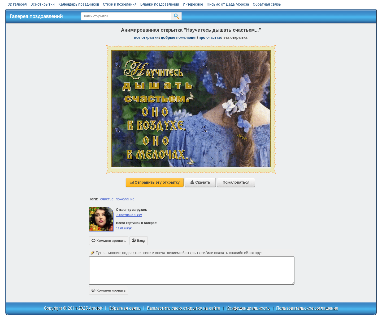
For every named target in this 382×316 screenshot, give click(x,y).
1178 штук (124, 228)
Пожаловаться (236, 182)
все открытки (146, 37)
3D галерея (17, 4)
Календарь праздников (78, 4)
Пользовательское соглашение (307, 308)
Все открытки (43, 4)
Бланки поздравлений (159, 4)
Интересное (193, 4)
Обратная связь (267, 4)
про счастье (210, 37)
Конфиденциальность (248, 308)
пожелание (125, 199)
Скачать (200, 182)
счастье (107, 199)
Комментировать (109, 290)
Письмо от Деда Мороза (228, 4)
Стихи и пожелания (120, 4)
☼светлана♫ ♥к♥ (129, 215)
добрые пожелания (179, 37)
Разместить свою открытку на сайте (183, 308)
